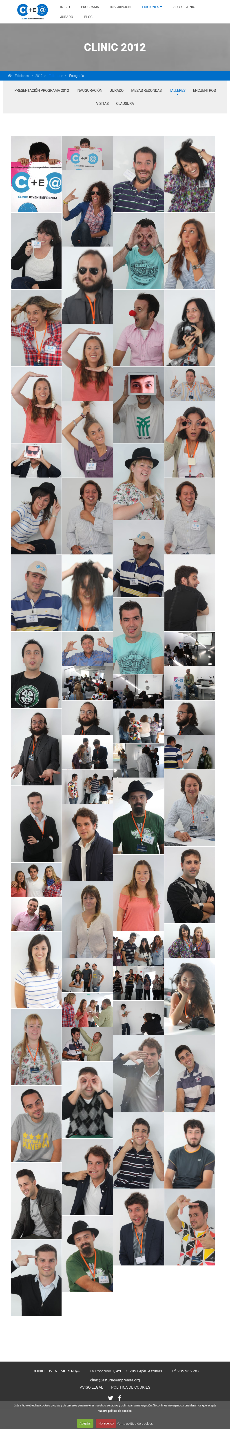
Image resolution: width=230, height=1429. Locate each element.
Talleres (54, 75)
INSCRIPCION (120, 7)
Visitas (102, 103)
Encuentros (204, 90)
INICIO (65, 7)
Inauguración (89, 90)
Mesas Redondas (146, 90)
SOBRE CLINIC (184, 7)
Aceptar (85, 1423)
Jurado (117, 90)
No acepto (106, 1423)
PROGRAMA (90, 7)
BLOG (88, 16)
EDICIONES (150, 7)
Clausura (125, 103)
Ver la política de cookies (135, 1423)
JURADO (66, 16)
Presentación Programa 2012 (41, 90)
